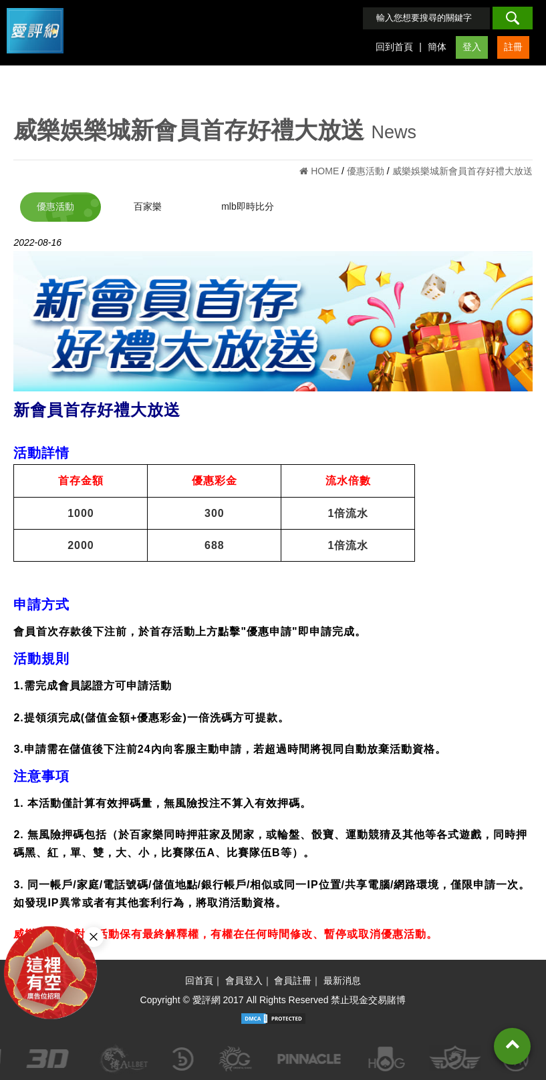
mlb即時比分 (247, 206)
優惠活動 (55, 206)
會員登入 (244, 980)
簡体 (437, 46)
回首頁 (199, 980)
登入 (471, 46)
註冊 (513, 46)
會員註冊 (292, 980)
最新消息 (342, 980)
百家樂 (148, 206)
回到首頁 (394, 46)
